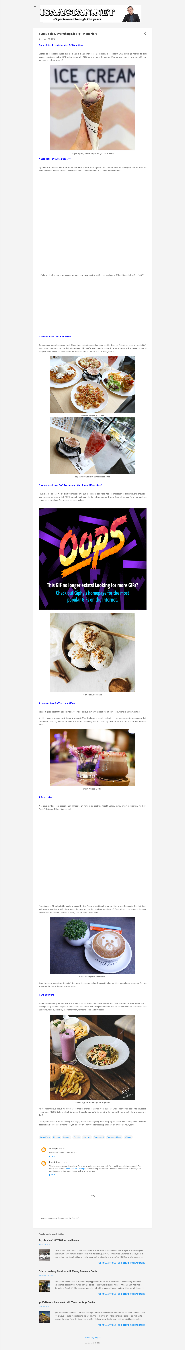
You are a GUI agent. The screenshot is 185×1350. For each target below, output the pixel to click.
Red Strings (54, 1162)
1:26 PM (64, 1162)
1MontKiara (45, 1137)
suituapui (53, 1148)
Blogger (56, 1137)
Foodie (77, 1137)
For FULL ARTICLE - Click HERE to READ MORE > (122, 1263)
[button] (145, 34)
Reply (52, 1157)
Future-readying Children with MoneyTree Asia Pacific (68, 1271)
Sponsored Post (114, 1137)
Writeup (128, 1137)
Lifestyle (87, 1137)
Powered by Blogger (92, 1338)
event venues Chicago (75, 1168)
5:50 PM (62, 1149)
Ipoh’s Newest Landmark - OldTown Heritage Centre (67, 1302)
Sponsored (99, 1137)
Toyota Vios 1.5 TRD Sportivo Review (59, 1240)
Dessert (66, 1137)
